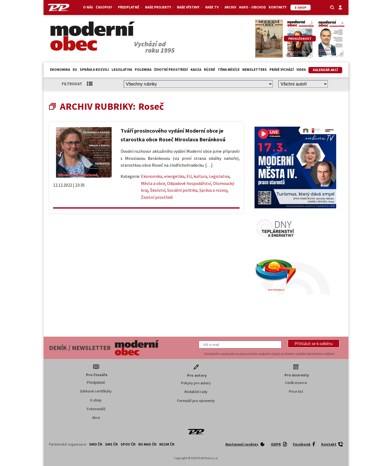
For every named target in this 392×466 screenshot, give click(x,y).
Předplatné (130, 7)
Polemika (143, 69)
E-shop (96, 400)
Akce (96, 417)
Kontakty (277, 7)
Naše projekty (159, 7)
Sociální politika (182, 190)
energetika (174, 176)
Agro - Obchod (252, 7)
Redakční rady (196, 391)
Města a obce (153, 183)
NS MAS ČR (147, 444)
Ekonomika (60, 69)
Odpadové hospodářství (189, 183)
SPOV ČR (128, 444)
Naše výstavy (190, 7)
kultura (200, 176)
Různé (209, 69)
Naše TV (213, 7)
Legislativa (122, 69)
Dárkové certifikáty (96, 391)
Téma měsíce (229, 69)
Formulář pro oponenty (196, 400)
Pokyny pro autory (196, 382)
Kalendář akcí (325, 70)
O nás (88, 7)
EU (75, 69)
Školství (157, 190)
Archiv (230, 7)
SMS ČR (111, 444)
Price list (296, 391)
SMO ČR (95, 444)
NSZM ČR (166, 444)
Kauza (196, 69)
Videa (301, 69)
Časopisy (105, 7)
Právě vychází (282, 69)
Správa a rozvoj (94, 69)
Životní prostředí (171, 69)
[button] (313, 343)
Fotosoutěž (96, 408)
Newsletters (254, 69)
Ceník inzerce (296, 382)
